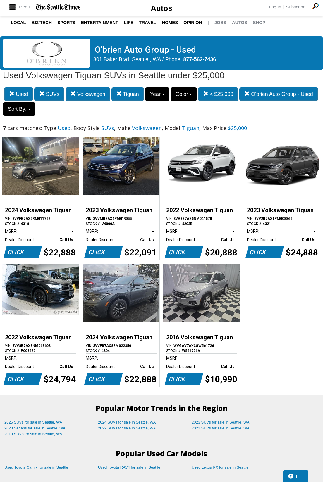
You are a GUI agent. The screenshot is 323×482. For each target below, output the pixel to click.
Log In (275, 6)
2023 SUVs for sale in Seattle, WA (221, 422)
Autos (161, 8)
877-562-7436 (199, 59)
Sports (66, 22)
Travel (147, 22)
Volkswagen (88, 94)
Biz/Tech (42, 22)
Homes (170, 22)
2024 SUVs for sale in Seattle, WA (127, 422)
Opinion (192, 22)
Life (128, 22)
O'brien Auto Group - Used (278, 94)
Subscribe (295, 6)
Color (184, 94)
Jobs (220, 22)
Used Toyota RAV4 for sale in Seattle (129, 467)
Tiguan (127, 94)
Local (18, 22)
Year (157, 94)
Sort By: (19, 109)
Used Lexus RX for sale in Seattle (220, 467)
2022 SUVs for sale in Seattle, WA (127, 428)
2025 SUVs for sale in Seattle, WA (33, 422)
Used (18, 94)
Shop (259, 22)
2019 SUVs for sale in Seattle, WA (33, 434)
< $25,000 (218, 94)
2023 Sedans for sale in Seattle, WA (34, 428)
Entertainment (99, 22)
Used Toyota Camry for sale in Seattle (36, 467)
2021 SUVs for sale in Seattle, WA (221, 428)
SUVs (49, 94)
